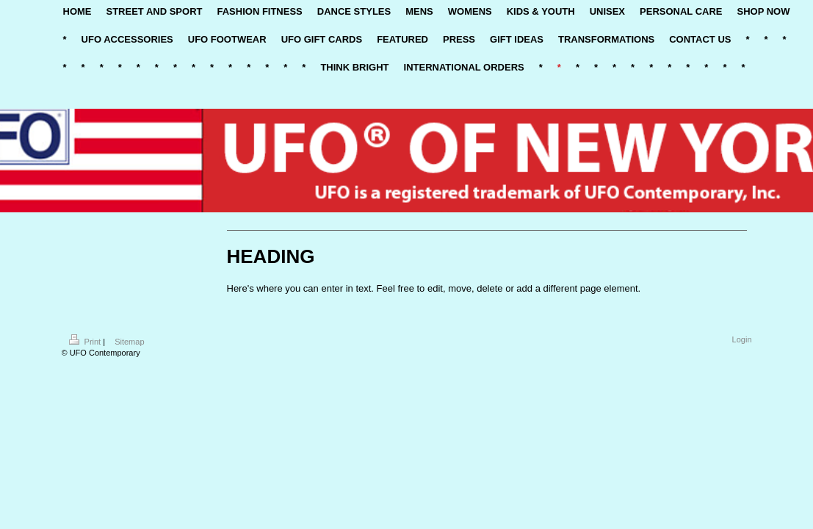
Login (742, 339)
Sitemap (129, 341)
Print (86, 341)
